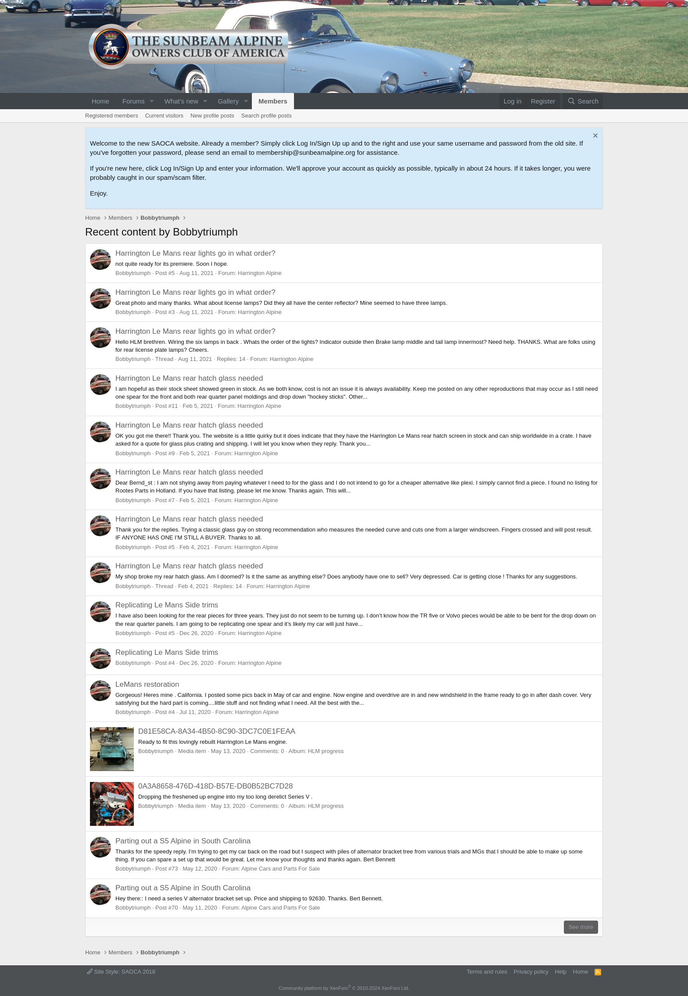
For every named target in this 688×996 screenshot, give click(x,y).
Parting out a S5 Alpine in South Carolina (183, 841)
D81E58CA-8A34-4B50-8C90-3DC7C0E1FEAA (216, 731)
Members (272, 101)
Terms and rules (487, 971)
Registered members (111, 115)
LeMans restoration (147, 684)
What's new (181, 101)
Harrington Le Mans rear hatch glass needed (189, 378)
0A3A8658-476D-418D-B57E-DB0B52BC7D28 (215, 786)
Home (100, 101)
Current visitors (164, 115)
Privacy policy (531, 971)
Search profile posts (266, 115)
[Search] (583, 101)
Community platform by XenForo (344, 988)
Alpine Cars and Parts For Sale (280, 868)
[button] (152, 101)
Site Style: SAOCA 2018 (121, 971)
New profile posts (212, 115)
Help (561, 971)
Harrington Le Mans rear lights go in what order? (195, 253)
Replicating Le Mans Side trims (166, 605)
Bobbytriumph (132, 273)
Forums (133, 101)
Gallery (228, 101)
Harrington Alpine (260, 273)
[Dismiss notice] (594, 136)
